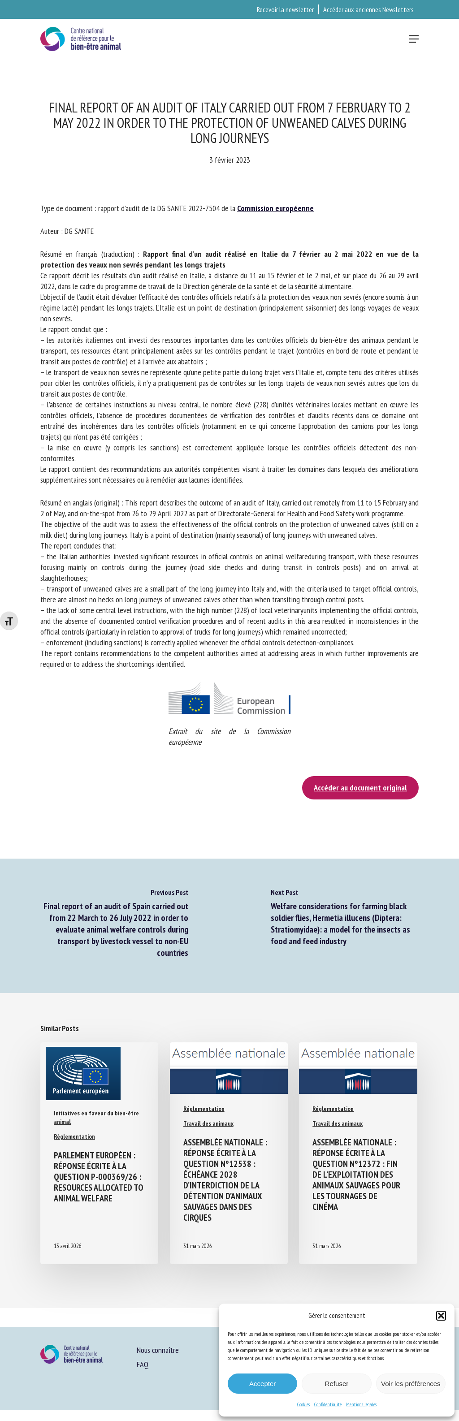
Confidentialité (328, 1404)
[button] (441, 1315)
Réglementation (74, 1136)
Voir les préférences (411, 1383)
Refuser (337, 1383)
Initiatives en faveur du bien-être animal (96, 1117)
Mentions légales (361, 1404)
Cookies (303, 1404)
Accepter (262, 1383)
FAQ (142, 1364)
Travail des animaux (208, 1123)
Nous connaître (158, 1350)
